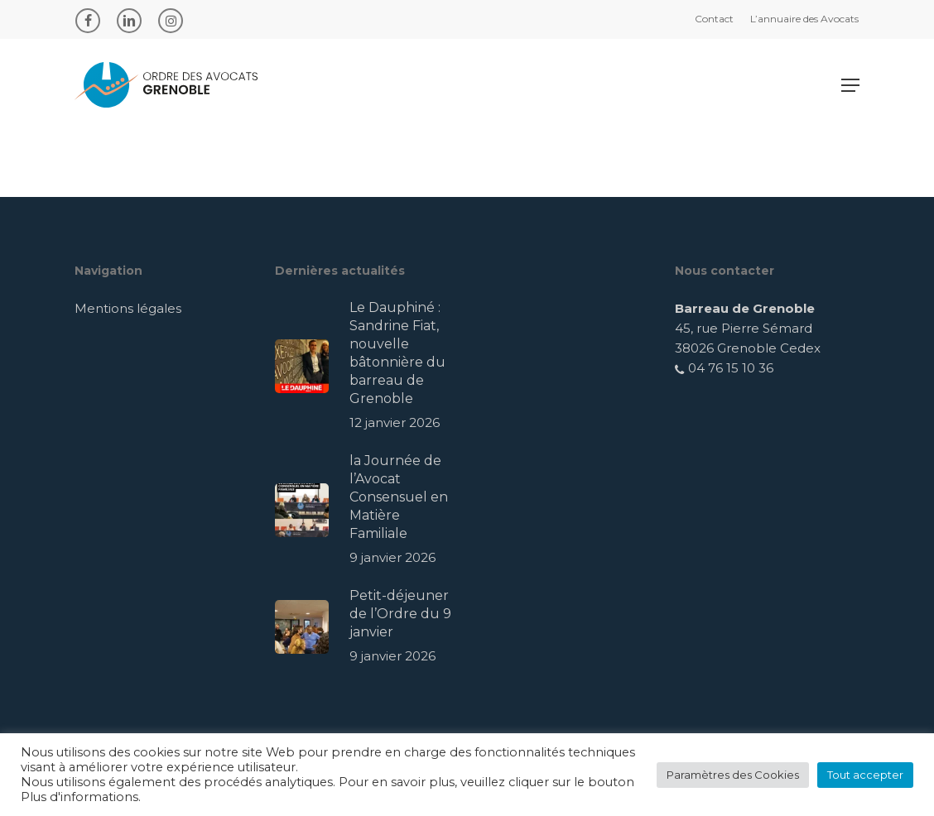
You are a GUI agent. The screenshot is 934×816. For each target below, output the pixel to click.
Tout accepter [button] (865, 774)
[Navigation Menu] (850, 85)
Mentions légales (128, 308)
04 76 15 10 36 (724, 368)
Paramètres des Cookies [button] (733, 774)
